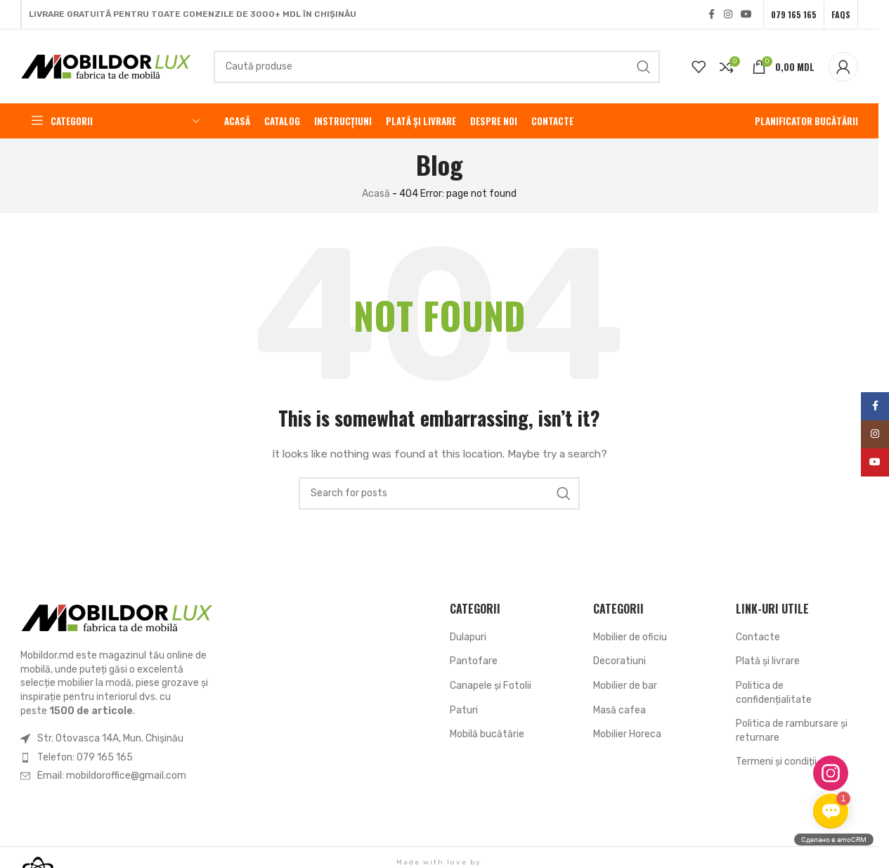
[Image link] (117, 617)
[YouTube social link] (746, 15)
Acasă (376, 194)
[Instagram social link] (728, 15)
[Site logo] (106, 66)
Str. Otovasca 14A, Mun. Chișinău (110, 738)
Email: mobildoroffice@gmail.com (111, 776)
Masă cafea (619, 710)
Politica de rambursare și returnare (792, 731)
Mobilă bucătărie (487, 734)
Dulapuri (468, 637)
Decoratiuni (619, 661)
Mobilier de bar (625, 686)
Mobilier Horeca (627, 734)
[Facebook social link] (711, 15)
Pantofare (474, 661)
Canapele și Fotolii (490, 686)
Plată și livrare (768, 661)
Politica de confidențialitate (774, 693)
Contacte (758, 637)
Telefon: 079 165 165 (85, 757)
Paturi (464, 710)
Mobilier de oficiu (630, 637)
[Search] (437, 67)
